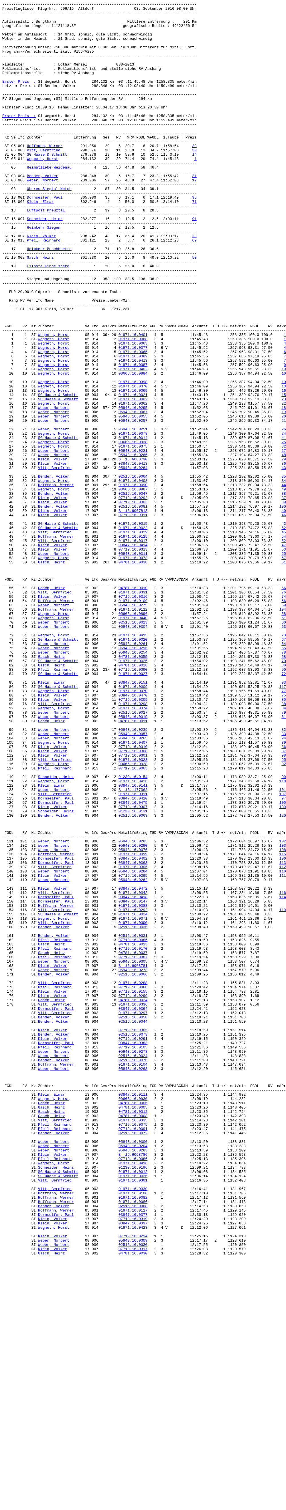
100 (282, 607)
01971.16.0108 (133, 1431)
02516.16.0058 (133, 1220)
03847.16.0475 (133, 962)
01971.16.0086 (133, 1441)
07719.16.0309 (133, 839)
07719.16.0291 (133, 1246)
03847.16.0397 (133, 1467)
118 (282, 937)
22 (283, 483)
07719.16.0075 (133, 1349)
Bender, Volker (42, 210)
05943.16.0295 (133, 489)
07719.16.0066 (133, 1184)
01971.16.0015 (133, 628)
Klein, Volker (41, 283)
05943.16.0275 (133, 726)
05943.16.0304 (133, 751)
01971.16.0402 (133, 442)
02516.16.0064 (133, 571)
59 (283, 726)
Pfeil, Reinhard (43, 288)
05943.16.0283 (133, 1380)
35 (283, 571)
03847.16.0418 (133, 1076)
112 (282, 1040)
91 (194, 262)
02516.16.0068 (133, 1447)
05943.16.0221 (133, 540)
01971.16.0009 (133, 823)
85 (283, 839)
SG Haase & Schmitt (47, 185)
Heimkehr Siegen (43, 272)
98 (283, 906)
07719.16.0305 (133, 1235)
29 (283, 550)
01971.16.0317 (133, 648)
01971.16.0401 (133, 401)
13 (283, 463)
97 (283, 957)
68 (283, 787)
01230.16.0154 (133, 932)
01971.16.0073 (133, 669)
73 (283, 762)
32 (283, 535)
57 (283, 669)
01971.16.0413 (133, 432)
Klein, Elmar (40, 241)
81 (283, 859)
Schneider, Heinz (45, 262)
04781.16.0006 (133, 1323)
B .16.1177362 (133, 947)
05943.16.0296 (133, 777)
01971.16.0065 (133, 422)
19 (283, 494)
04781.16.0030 (133, 1503)
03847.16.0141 (133, 942)
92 (283, 916)
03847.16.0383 (133, 1251)
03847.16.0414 (133, 653)
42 (283, 628)
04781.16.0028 (133, 798)
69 (194, 288)
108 (282, 1019)
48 (283, 545)
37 (283, 597)
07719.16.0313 (133, 659)
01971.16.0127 (133, 1452)
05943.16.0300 (133, 1369)
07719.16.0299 (133, 1194)
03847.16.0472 (133, 1065)
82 (283, 875)
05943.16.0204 (133, 1375)
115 (282, 1024)
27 (283, 540)
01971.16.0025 (133, 792)
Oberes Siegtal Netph (49, 226)
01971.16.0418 (133, 1395)
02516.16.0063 (133, 978)
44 (283, 581)
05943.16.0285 (133, 1009)
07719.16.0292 (133, 597)
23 (283, 478)
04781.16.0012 (133, 1333)
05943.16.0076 (133, 1019)
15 (283, 473)
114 (282, 1076)
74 (283, 715)
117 (282, 823)
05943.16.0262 (133, 1055)
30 (194, 180)
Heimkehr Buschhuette (49, 298)
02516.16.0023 (133, 746)
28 (194, 283)
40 (283, 612)
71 (194, 241)
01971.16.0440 (133, 741)
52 (283, 648)
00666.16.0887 (133, 586)
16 (283, 468)
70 (283, 792)
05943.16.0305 (133, 1153)
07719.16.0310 (133, 896)
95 (283, 911)
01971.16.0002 (133, 478)
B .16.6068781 (133, 1158)
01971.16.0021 (133, 473)
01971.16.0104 (133, 1277)
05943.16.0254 (133, 782)
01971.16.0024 (133, 1096)
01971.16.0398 (133, 458)
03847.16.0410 (133, 957)
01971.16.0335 (133, 1344)
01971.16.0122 (133, 731)
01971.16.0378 (133, 520)
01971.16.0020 (133, 767)
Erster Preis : (19, 97)
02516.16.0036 (133, 1112)
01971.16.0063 (133, 411)
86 (283, 896)
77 (283, 829)
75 (283, 834)
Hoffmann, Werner (45, 174)
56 (283, 720)
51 (283, 674)
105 (282, 962)
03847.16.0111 (133, 1313)
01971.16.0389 (133, 427)
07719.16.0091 (133, 1354)
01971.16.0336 (133, 1205)
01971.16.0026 (133, 1411)
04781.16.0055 (133, 787)
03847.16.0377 (133, 1457)
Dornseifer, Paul (45, 236)
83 (283, 880)
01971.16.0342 (133, 1071)
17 (194, 216)
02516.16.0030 (133, 1493)
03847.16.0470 (133, 834)
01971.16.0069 (133, 468)
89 (283, 890)
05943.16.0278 (133, 1261)
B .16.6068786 (133, 1385)
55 (283, 664)
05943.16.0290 (133, 1014)
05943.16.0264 (133, 561)
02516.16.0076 (133, 1272)
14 (194, 185)
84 (283, 849)
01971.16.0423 (133, 1472)
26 (283, 514)
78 (283, 782)
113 (282, 1035)
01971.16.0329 (133, 638)
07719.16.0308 (133, 901)
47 (283, 653)
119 (282, 1091)
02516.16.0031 (133, 1122)
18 (283, 489)
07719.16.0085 (133, 1127)
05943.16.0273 (133, 1163)
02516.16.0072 (133, 1359)
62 (283, 633)
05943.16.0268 (133, 1282)
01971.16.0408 (133, 576)
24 (283, 520)
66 (283, 705)
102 (282, 1009)
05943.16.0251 (133, 514)
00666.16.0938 (133, 530)
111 (282, 1050)
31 (194, 210)
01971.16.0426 (133, 937)
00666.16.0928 (133, 916)
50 (194, 308)
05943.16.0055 (133, 499)
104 (282, 731)
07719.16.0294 (133, 1483)
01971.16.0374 (133, 849)
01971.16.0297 (133, 1215)
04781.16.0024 (133, 1199)
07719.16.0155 (133, 1189)
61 (283, 741)
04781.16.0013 (133, 1132)
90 (283, 803)
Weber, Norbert (42, 216)
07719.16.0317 (133, 1498)
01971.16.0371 (133, 1102)
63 (283, 751)
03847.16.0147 (133, 1081)
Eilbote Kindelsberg (48, 319)
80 (283, 798)
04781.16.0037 (133, 1143)
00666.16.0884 (133, 447)
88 (283, 844)
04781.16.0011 (133, 865)
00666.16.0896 (133, 736)
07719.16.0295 (133, 1050)
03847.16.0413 (133, 556)
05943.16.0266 (133, 545)
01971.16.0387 (133, 437)
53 (283, 659)
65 (283, 777)
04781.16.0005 (133, 1328)
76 (283, 710)
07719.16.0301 (133, 906)
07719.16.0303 (133, 602)
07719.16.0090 (133, 803)
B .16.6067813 (133, 612)
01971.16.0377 (133, 416)
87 (283, 901)
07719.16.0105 (133, 1256)
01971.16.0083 (133, 1086)
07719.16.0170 (133, 1138)
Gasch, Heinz (40, 308)
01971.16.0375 (133, 535)
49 (283, 586)
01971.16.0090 (133, 581)
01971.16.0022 (133, 633)
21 (283, 504)
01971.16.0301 (133, 1416)
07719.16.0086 (133, 1390)
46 (283, 617)
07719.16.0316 (133, 715)
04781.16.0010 (133, 705)
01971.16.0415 (133, 762)
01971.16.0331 (133, 710)
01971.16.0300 (133, 1107)
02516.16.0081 (133, 607)
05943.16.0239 (133, 875)
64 (283, 772)
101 (282, 947)
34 (283, 576)
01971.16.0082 (133, 1436)
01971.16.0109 (133, 720)
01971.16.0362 (133, 483)
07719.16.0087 (133, 1148)
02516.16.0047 (133, 592)
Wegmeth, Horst (42, 190)
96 (194, 236)
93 (283, 818)
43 (283, 561)
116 (282, 1071)
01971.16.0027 (133, 808)
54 (283, 643)
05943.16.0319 (133, 859)
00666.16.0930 (133, 1318)
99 (283, 932)
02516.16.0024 (133, 1266)
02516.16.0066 (133, 1168)
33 (194, 174)
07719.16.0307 (133, 968)
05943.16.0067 (133, 494)
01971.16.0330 (133, 1426)
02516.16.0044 (133, 1225)
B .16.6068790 (133, 550)
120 (282, 978)
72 (283, 808)
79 (283, 854)
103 (282, 1014)
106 (282, 1029)
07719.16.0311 (133, 617)
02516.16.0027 (133, 854)
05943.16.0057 (133, 880)
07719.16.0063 (133, 921)
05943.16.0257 (133, 504)
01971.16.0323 (133, 911)
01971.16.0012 (133, 1405)
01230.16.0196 (133, 1400)
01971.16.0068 (133, 406)
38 (283, 592)
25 (283, 530)
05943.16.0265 (133, 885)
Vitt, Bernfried (43, 180)
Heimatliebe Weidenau (49, 200)
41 (283, 525)
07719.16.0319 (133, 1462)
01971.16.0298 (133, 844)
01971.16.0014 (133, 525)
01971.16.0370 (133, 463)
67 (283, 767)
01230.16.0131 (133, 973)
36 (283, 556)
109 (282, 968)
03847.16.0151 (133, 818)
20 (283, 499)
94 (283, 885)
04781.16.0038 (133, 674)
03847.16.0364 (133, 1210)
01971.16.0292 (133, 1091)
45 (283, 638)
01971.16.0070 (133, 829)
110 (282, 1045)
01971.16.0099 (133, 1024)
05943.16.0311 (133, 664)
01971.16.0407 (133, 890)
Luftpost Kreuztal (46, 252)
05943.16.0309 (133, 1488)
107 (282, 952)
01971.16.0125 (133, 643)
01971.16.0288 (133, 1179)
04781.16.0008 (133, 1338)
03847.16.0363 (133, 1035)
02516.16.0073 (133, 1241)
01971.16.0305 (133, 1040)
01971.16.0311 (133, 952)
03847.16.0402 (133, 1029)
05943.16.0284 (133, 1045)
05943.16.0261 (133, 772)
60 (283, 746)
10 (283, 442)
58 (283, 736)
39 (283, 602)
